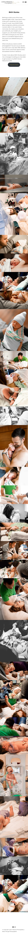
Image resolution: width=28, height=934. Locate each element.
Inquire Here (14, 64)
